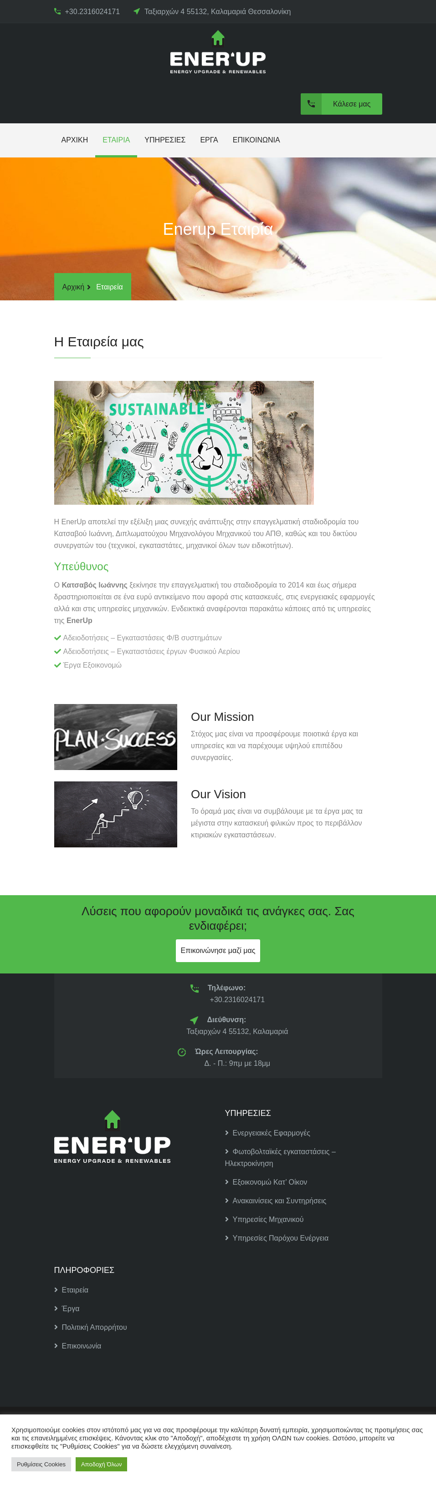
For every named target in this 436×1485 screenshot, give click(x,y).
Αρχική (73, 287)
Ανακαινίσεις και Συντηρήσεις (276, 1201)
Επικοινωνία (78, 1346)
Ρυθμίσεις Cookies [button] (41, 1464)
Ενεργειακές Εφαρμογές (268, 1133)
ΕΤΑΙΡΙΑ (116, 140)
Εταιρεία (71, 1290)
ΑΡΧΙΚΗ (75, 140)
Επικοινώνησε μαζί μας (217, 950)
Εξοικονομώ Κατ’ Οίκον (266, 1182)
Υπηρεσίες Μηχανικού (264, 1219)
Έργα (67, 1309)
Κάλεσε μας (336, 104)
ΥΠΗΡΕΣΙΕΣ (164, 140)
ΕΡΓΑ (209, 140)
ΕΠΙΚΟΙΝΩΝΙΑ (256, 140)
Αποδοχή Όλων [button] (101, 1464)
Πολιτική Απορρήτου (90, 1327)
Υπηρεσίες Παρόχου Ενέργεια (277, 1238)
